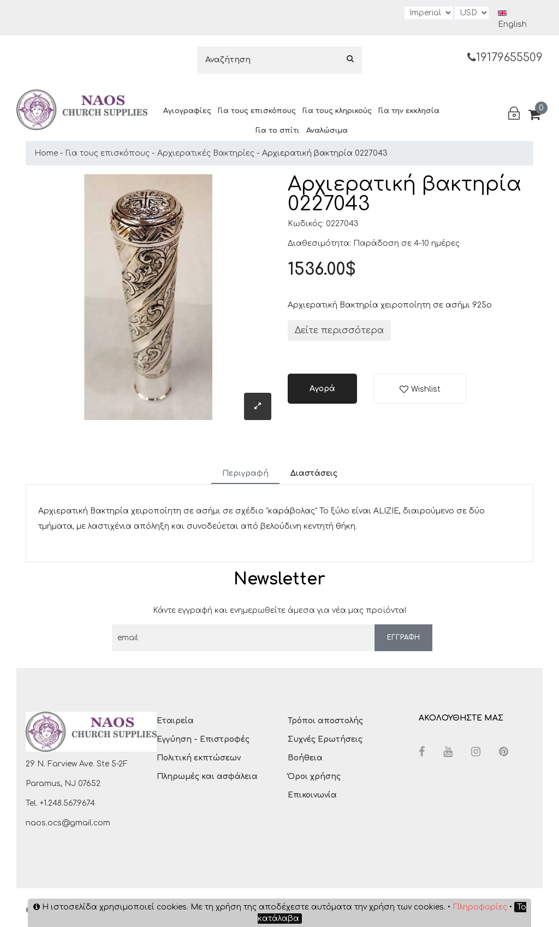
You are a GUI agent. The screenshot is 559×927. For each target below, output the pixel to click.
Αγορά (322, 389)
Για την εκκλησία (408, 111)
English (512, 18)
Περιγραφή (245, 473)
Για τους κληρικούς (337, 111)
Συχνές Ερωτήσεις (325, 739)
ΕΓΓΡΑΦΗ (403, 637)
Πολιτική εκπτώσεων (199, 758)
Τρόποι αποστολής (325, 721)
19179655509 (505, 57)
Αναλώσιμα (327, 130)
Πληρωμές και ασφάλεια (207, 776)
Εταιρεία (175, 721)
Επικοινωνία (312, 795)
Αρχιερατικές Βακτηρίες (205, 153)
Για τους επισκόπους (257, 111)
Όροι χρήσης (314, 776)
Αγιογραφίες (187, 111)
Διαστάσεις (313, 473)
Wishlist (426, 389)
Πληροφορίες (480, 907)
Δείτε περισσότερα (339, 330)
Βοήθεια (305, 758)
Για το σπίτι (277, 130)
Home (46, 153)
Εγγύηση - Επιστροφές (203, 739)
